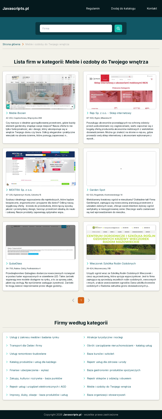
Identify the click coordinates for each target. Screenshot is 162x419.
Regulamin (93, 8)
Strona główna (11, 44)
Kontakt (152, 8)
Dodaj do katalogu (123, 8)
